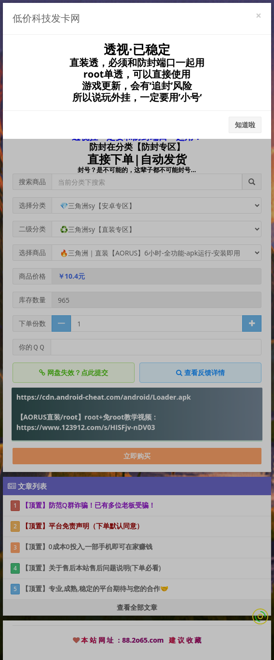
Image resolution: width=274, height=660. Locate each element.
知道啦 (245, 124)
